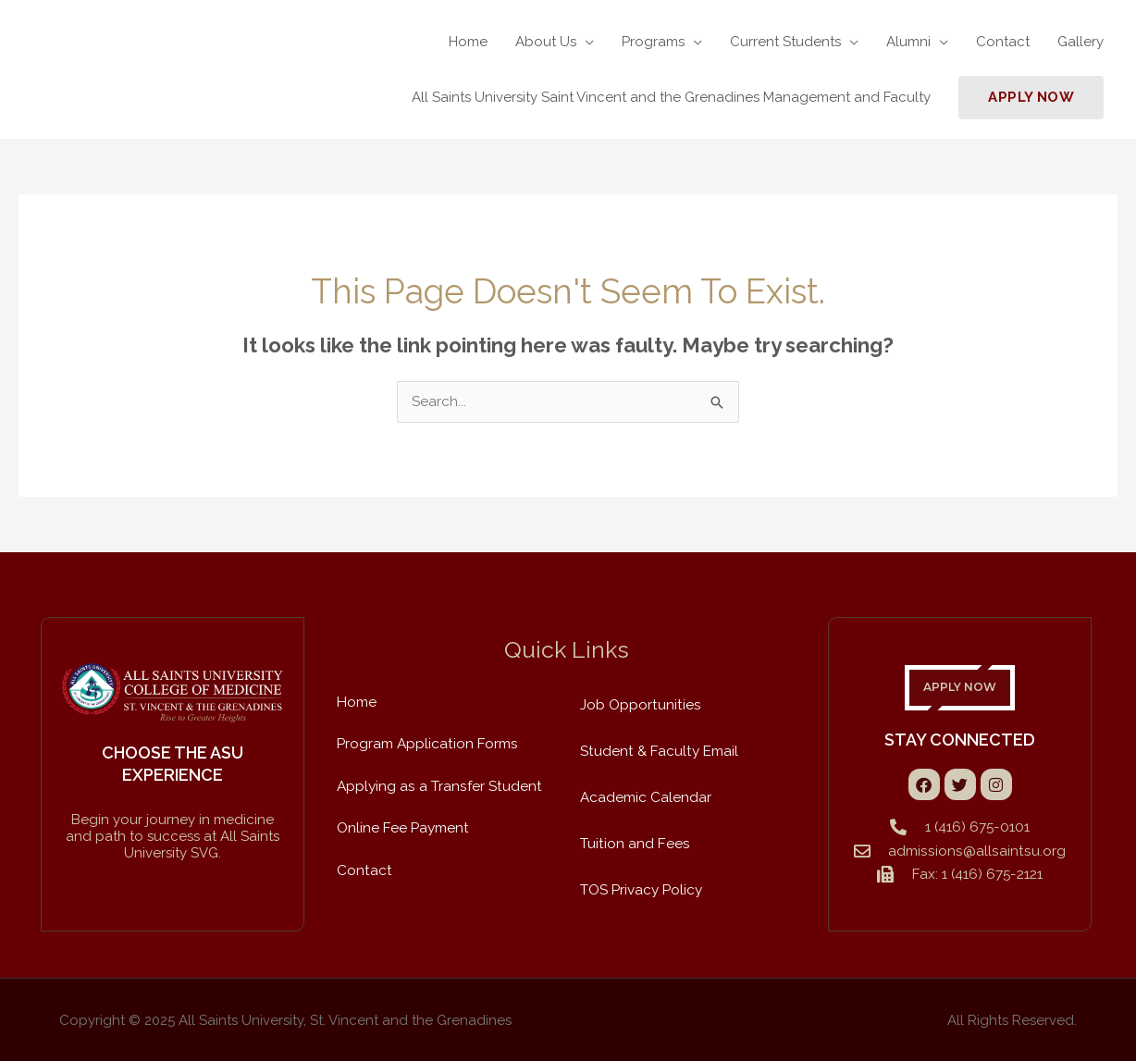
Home (468, 41)
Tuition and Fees (633, 842)
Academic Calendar (645, 796)
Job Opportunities (639, 704)
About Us (545, 41)
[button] (1031, 97)
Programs (653, 41)
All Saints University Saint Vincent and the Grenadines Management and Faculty (671, 97)
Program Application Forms (426, 742)
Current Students (785, 41)
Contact (1003, 41)
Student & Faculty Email (657, 750)
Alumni (908, 41)
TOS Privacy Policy (641, 889)
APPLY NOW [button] (959, 688)
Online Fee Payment (402, 826)
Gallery (1080, 41)
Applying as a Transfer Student (437, 784)
